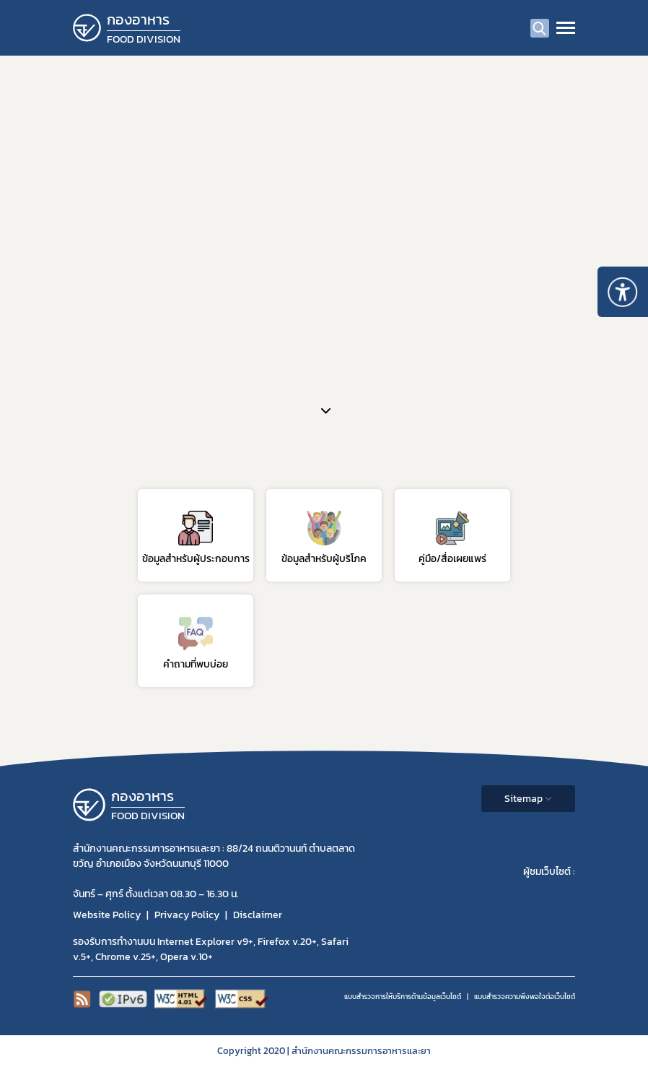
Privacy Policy (186, 915)
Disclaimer (257, 915)
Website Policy (107, 915)
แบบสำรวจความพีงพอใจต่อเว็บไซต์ (524, 996)
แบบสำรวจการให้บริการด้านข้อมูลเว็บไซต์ (402, 996)
